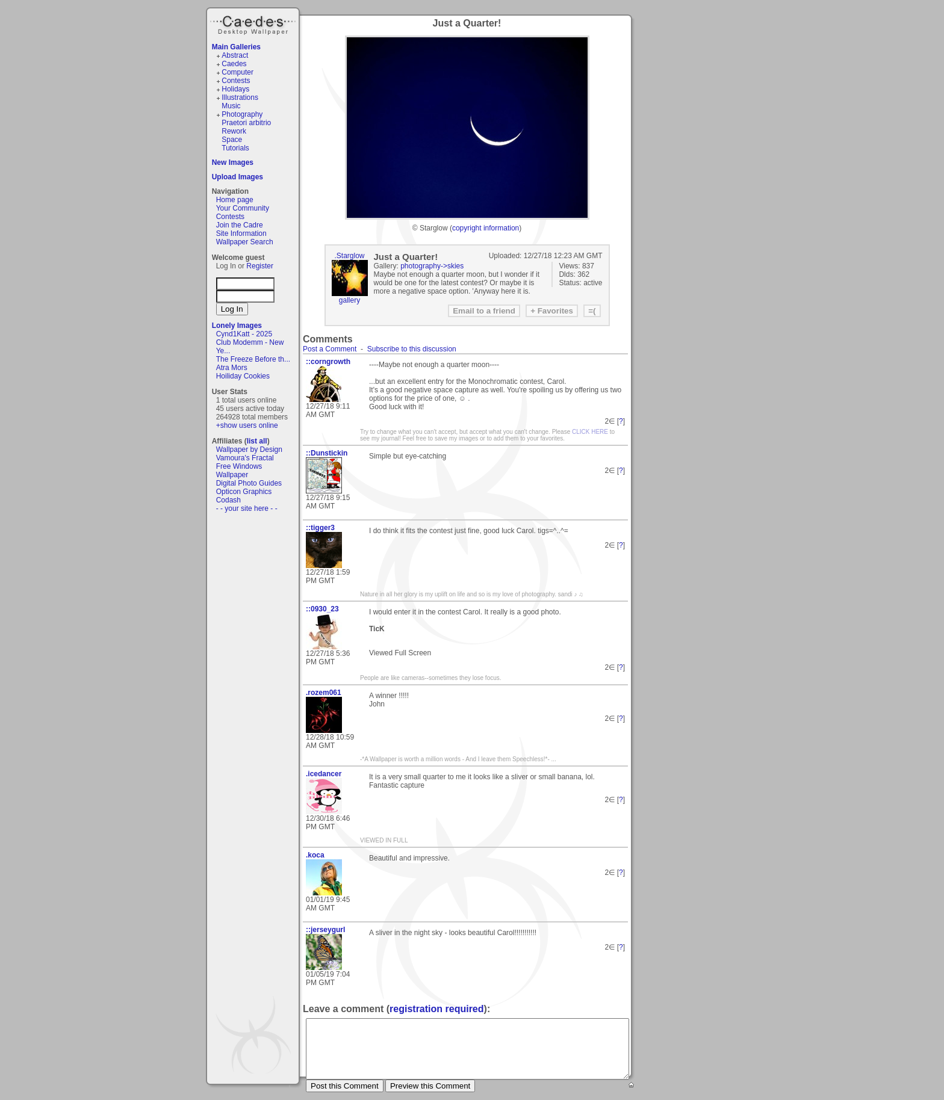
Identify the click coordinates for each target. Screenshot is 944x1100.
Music (231, 106)
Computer (237, 72)
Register (259, 266)
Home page (234, 200)
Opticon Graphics (244, 491)
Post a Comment (329, 349)
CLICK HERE (590, 431)
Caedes (254, 23)
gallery (349, 300)
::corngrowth (328, 361)
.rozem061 (323, 692)
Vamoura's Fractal (245, 458)
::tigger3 (320, 528)
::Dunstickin (326, 453)
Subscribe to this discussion (411, 349)
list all (257, 441)
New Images (232, 162)
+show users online (247, 425)
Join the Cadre (239, 225)
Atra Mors (231, 367)
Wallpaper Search (244, 242)
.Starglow (349, 256)
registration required (436, 1009)
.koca (315, 855)
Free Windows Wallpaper (239, 470)
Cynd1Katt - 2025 (244, 334)
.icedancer (323, 774)
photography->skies (432, 266)
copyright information (485, 228)
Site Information (241, 233)
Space (232, 139)
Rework (234, 131)
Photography (242, 114)
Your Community (242, 208)
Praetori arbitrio (246, 123)
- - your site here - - (247, 508)
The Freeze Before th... (253, 359)
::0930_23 (322, 609)
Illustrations (240, 97)
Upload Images (237, 177)
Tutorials (235, 148)
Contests (236, 80)
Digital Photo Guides (249, 483)
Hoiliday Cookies (243, 376)
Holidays (235, 89)
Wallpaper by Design (249, 449)
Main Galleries (236, 47)
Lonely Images (237, 325)
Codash (228, 500)
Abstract (235, 55)
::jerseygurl (325, 929)
